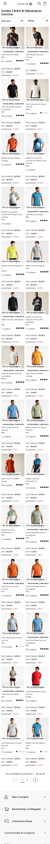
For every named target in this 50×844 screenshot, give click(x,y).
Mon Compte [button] (20, 797)
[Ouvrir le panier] (45, 3)
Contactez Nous (22, 821)
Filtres (31, 20)
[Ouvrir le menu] (5, 3)
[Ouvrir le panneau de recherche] (39, 3)
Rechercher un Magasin (26, 809)
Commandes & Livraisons (19, 832)
